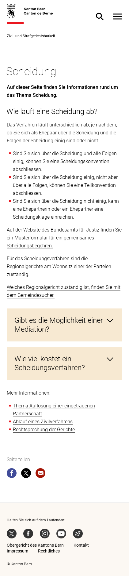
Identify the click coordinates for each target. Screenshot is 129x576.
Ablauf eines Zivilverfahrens (43, 422)
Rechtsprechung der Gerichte (44, 429)
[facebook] (12, 474)
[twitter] (26, 474)
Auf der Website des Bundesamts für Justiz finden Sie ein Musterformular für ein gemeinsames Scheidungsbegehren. (64, 238)
